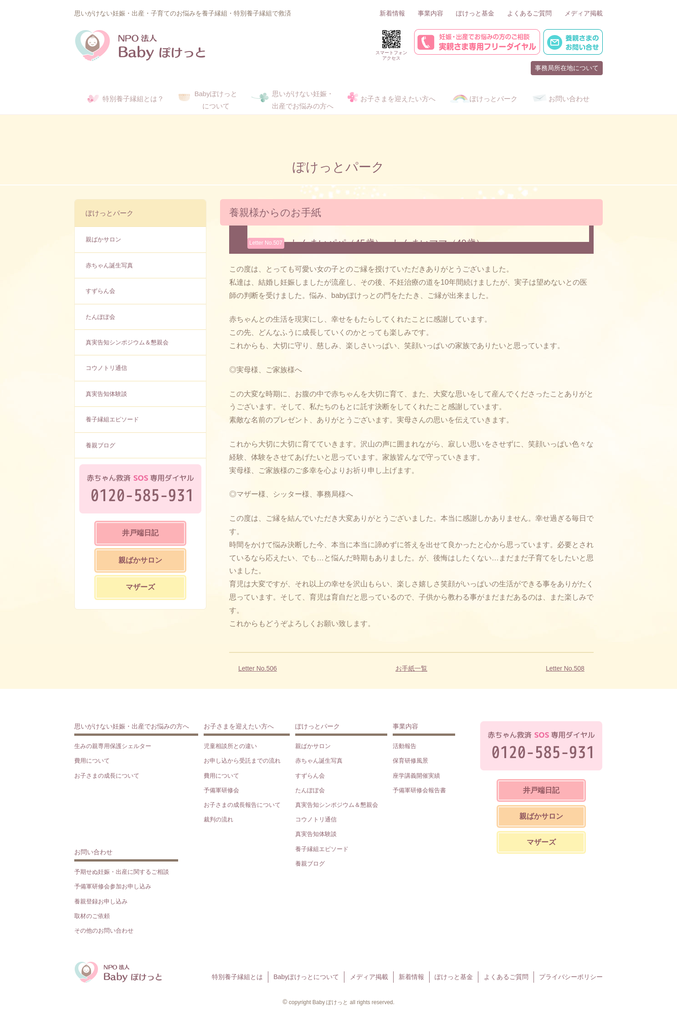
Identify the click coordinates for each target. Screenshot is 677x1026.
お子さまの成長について (106, 775)
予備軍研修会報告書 (419, 790)
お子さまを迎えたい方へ (239, 726)
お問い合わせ (93, 852)
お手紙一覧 (411, 668)
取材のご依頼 (92, 916)
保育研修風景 (410, 760)
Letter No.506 (257, 668)
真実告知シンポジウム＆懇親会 (127, 342)
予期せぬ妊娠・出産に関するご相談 (121, 871)
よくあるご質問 (529, 13)
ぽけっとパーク (109, 213)
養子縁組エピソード (112, 419)
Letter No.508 (565, 668)
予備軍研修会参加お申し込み (112, 886)
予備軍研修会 (221, 790)
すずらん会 (100, 290)
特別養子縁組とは (237, 976)
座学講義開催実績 (416, 775)
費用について (92, 760)
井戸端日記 (140, 533)
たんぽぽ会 (100, 316)
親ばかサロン (103, 239)
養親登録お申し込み (101, 901)
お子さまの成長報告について (242, 804)
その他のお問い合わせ (103, 930)
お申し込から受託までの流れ (242, 760)
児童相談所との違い (230, 746)
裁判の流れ (218, 819)
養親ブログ (100, 445)
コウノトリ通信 (106, 367)
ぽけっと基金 (475, 13)
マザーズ (140, 587)
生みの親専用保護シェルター (112, 746)
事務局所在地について (567, 68)
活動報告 (404, 746)
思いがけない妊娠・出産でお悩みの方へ (131, 726)
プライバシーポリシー (571, 976)
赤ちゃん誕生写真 (109, 265)
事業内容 (430, 13)
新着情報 (392, 13)
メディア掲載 (583, 13)
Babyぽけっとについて (306, 976)
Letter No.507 (265, 243)
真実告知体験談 (106, 393)
